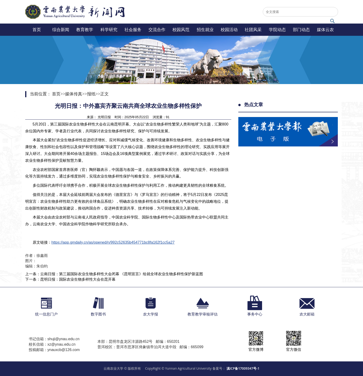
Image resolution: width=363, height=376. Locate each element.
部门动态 (301, 29)
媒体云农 (325, 29)
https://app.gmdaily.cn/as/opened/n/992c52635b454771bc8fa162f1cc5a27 (113, 242)
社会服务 (132, 29)
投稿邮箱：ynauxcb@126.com (54, 350)
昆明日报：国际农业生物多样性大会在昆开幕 (78, 279)
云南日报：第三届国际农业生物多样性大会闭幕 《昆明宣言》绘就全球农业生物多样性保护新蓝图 (121, 274)
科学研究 (108, 29)
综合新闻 (60, 29)
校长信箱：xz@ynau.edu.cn (52, 344)
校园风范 (180, 29)
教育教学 (84, 29)
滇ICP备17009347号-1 (243, 368)
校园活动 (229, 29)
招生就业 (205, 29)
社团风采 (253, 29)
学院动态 (277, 29)
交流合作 (156, 29)
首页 (36, 29)
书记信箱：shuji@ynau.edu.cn (54, 339)
